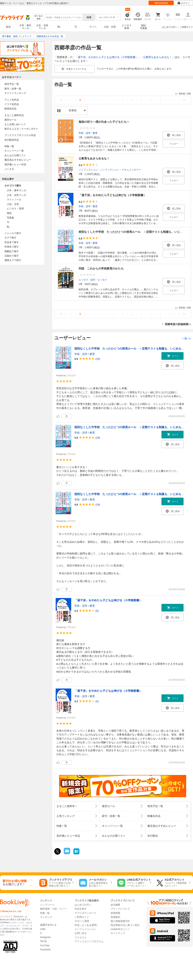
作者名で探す (11, 246)
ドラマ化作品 (11, 104)
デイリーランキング (15, 93)
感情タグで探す (12, 260)
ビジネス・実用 (15, 208)
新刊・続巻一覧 (12, 88)
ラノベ (92, 26)
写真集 (10, 217)
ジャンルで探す (12, 233)
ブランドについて (120, 908)
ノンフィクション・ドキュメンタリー (120, 169)
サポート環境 (82, 921)
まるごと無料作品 (14, 115)
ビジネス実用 (126, 27)
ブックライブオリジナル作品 (20, 135)
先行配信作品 (11, 139)
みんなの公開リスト (15, 155)
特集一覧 (9, 146)
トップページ (47, 904)
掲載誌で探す (11, 251)
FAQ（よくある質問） (87, 925)
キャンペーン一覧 (14, 150)
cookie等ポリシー (120, 929)
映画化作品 (10, 108)
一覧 (186, 338)
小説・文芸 (110, 26)
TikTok (43, 941)
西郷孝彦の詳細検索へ (178, 324)
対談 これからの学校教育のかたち (101, 268)
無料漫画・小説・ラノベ (53, 908)
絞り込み (39, 17)
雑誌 (9, 213)
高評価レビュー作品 (15, 164)
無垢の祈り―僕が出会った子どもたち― (104, 121)
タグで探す (10, 237)
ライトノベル (14, 199)
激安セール (10, 119)
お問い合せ (81, 933)
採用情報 (115, 913)
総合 (8, 26)
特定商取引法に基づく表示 (125, 925)
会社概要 (115, 904)
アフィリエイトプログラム (89, 941)
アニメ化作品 (11, 99)
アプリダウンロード (85, 913)
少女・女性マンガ (42, 27)
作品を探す (81, 908)
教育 (95, 132)
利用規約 (115, 917)
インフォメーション (85, 929)
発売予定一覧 (11, 84)
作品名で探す (11, 242)
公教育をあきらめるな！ (157, 57)
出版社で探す (11, 255)
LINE (42, 929)
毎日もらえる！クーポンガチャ (21, 128)
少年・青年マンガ (25, 27)
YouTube (44, 945)
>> (184, 99)
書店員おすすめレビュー (17, 159)
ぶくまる (9, 168)
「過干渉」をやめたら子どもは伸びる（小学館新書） (106, 57)
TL (75, 26)
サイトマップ (118, 933)
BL (59, 26)
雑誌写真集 (143, 27)
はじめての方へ (170, 27)
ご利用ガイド (186, 27)
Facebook (45, 949)
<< (61, 99)
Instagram (45, 937)
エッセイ (102, 279)
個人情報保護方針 (120, 921)
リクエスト (81, 937)
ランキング (46, 917)
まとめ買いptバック (15, 124)
